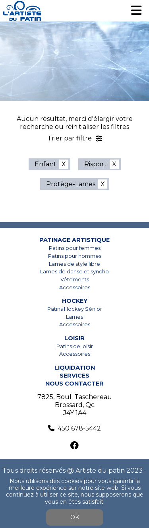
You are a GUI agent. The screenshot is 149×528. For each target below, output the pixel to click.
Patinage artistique (74, 240)
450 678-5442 (79, 428)
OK (74, 517)
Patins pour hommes (74, 256)
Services (74, 375)
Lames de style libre (74, 264)
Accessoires (74, 287)
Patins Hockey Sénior (74, 309)
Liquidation (74, 367)
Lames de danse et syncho (74, 272)
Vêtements (74, 280)
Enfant (45, 164)
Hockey (74, 300)
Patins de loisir (74, 346)
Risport (95, 164)
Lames (74, 317)
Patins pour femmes (75, 248)
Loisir (74, 338)
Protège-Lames (70, 184)
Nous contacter (74, 383)
